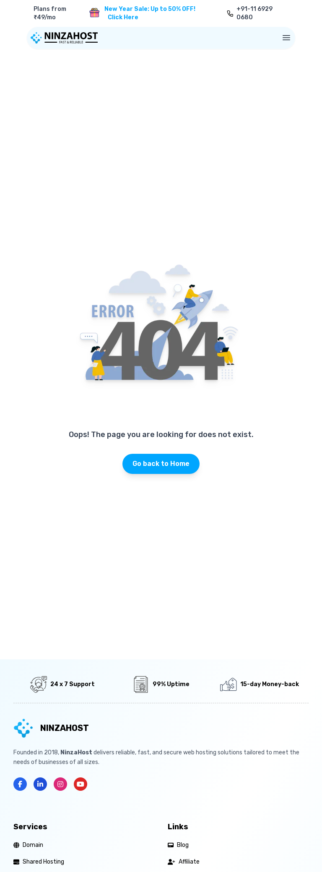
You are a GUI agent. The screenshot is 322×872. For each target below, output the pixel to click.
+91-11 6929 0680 (254, 13)
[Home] (64, 38)
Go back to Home (161, 464)
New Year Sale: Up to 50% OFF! (149, 13)
